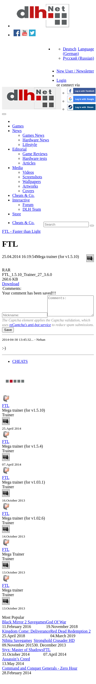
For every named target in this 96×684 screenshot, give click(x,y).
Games (18, 126)
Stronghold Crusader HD (54, 649)
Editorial (19, 149)
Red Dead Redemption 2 (70, 640)
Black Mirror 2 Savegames (24, 630)
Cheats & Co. (23, 195)
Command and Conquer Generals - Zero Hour (39, 677)
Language (86, 49)
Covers (28, 191)
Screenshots (32, 177)
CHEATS (20, 370)
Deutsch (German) (71, 51)
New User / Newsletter (75, 71)
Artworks (30, 186)
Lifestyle (30, 144)
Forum (28, 204)
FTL (5, 414)
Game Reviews (35, 154)
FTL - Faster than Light (21, 231)
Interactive (21, 200)
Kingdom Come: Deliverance (26, 640)
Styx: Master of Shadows (22, 658)
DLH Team (32, 209)
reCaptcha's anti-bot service (30, 333)
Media (17, 167)
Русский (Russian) (78, 58)
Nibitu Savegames (17, 649)
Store (16, 214)
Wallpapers (32, 181)
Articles (29, 163)
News (17, 130)
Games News (33, 135)
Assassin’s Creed (16, 667)
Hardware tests (35, 158)
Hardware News (36, 140)
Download (10, 284)
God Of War (56, 630)
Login (61, 80)
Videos (28, 172)
